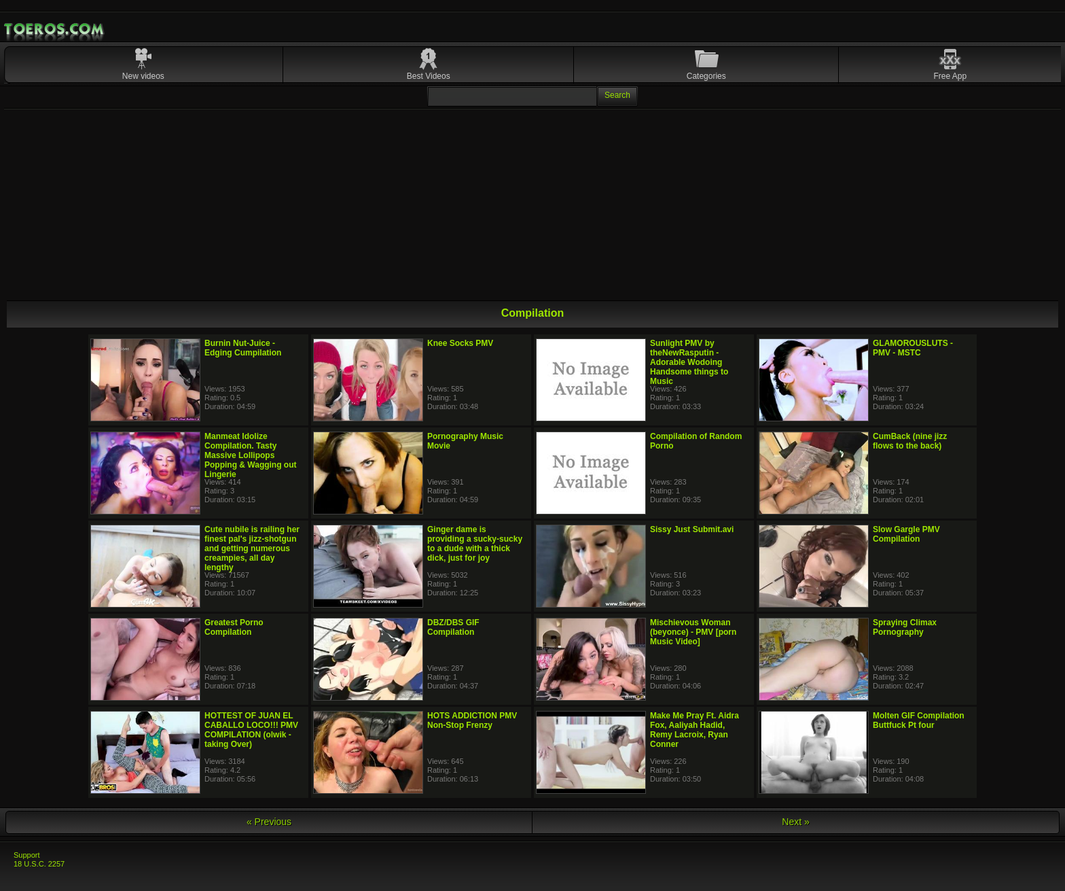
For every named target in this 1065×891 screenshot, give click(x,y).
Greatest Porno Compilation (234, 627)
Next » (795, 821)
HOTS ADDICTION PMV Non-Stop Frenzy (472, 720)
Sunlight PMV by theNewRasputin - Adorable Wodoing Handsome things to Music (689, 362)
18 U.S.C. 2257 (39, 864)
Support (27, 855)
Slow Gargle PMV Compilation (906, 534)
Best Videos (428, 76)
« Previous (269, 821)
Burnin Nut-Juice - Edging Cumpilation (242, 347)
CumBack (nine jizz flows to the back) (910, 441)
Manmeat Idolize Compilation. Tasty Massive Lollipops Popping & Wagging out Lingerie (250, 455)
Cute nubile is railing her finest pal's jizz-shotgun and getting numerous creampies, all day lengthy (252, 548)
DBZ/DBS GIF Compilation (453, 627)
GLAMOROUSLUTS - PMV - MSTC (913, 347)
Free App (950, 76)
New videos (143, 76)
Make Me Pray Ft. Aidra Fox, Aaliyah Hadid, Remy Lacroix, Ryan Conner (694, 730)
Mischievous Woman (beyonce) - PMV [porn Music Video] (693, 632)
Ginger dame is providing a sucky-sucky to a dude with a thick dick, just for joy (474, 544)
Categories (706, 76)
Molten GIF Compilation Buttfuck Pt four (918, 720)
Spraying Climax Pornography (905, 627)
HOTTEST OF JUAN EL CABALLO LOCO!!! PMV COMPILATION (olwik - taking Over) (251, 730)
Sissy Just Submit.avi (692, 529)
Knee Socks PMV (460, 343)
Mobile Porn (55, 29)
